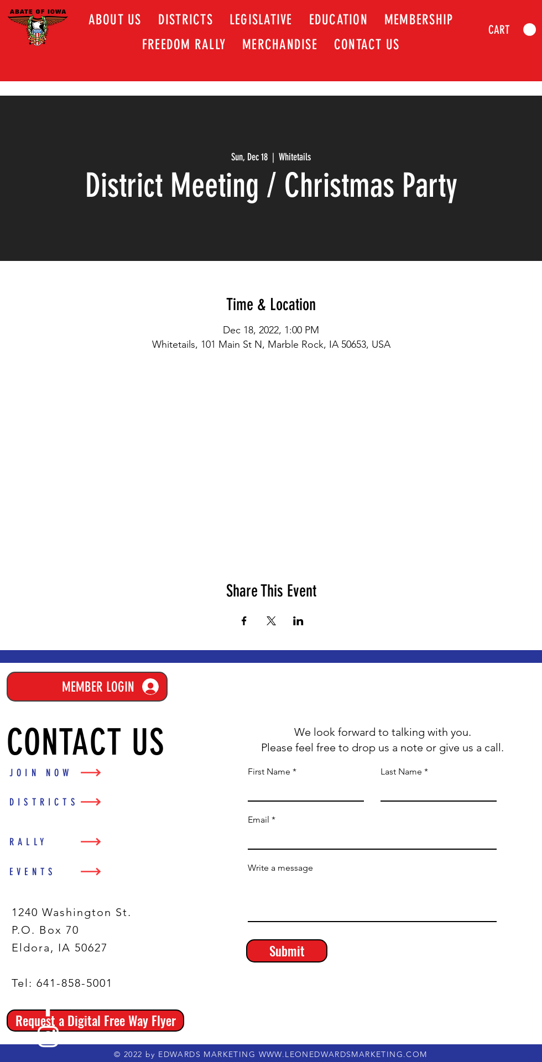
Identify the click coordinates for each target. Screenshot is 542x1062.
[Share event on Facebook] (244, 620)
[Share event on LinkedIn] (298, 620)
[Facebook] (48, 1005)
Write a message (280, 868)
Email (258, 819)
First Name (269, 771)
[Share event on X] (271, 620)
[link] (512, 29)
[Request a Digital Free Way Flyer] (95, 1020)
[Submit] (286, 950)
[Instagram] (48, 1036)
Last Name (401, 771)
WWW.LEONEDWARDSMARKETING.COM (343, 1054)
